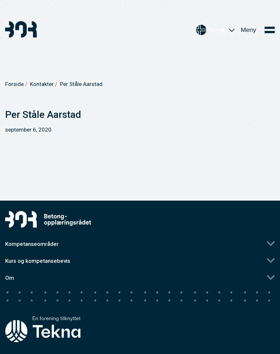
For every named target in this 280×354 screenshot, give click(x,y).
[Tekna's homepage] (42, 317)
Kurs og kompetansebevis (37, 261)
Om (9, 278)
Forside (14, 84)
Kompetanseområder (32, 244)
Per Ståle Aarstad (81, 84)
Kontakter (42, 84)
